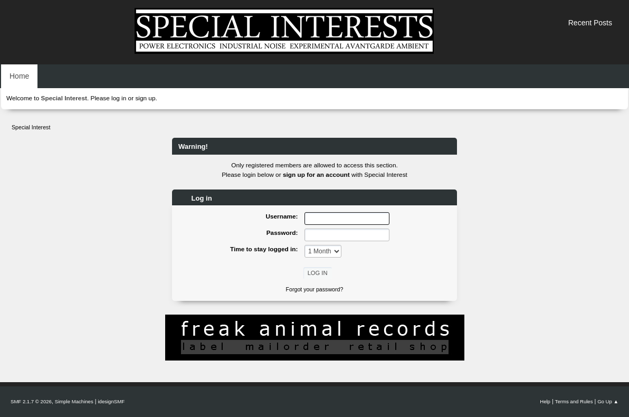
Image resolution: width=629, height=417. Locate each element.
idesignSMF (111, 401)
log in (118, 98)
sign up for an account (316, 174)
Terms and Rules (574, 401)
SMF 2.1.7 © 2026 (31, 401)
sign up (145, 98)
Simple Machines (74, 401)
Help (545, 401)
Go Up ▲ (607, 401)
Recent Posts (590, 22)
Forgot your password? (315, 289)
